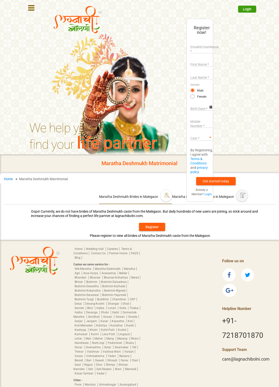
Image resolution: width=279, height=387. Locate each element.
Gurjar (79, 321)
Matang (122, 338)
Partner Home (118, 253)
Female (201, 96)
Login (247, 9)
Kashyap (81, 330)
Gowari (120, 316)
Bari (89, 360)
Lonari (112, 308)
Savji (78, 364)
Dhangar (114, 303)
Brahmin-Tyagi (84, 299)
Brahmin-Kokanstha (88, 290)
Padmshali (115, 343)
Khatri (94, 330)
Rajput (88, 364)
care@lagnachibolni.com (246, 359)
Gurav (125, 360)
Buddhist (103, 299)
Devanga (92, 312)
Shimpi (111, 364)
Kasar (105, 321)
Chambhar (119, 299)
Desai (79, 303)
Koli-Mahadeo (84, 325)
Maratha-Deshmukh (108, 269)
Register (152, 227)
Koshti (122, 330)
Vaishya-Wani (112, 351)
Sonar (79, 347)
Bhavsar (95, 277)
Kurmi (95, 334)
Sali (91, 369)
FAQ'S (134, 253)
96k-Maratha (83, 269)
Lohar (79, 338)
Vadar (101, 373)
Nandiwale (82, 343)
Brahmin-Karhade (113, 286)
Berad (135, 277)
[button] (216, 181)
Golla (123, 308)
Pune (78, 384)
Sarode (80, 308)
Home (8, 179)
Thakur (134, 308)
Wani (118, 369)
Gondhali (94, 316)
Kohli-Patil (108, 330)
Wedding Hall (95, 249)
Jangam (92, 321)
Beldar (123, 273)
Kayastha (118, 321)
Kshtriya (102, 325)
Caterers (112, 249)
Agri (78, 273)
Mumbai (90, 384)
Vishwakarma (95, 356)
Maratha (129, 269)
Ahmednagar (108, 384)
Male (200, 90)
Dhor (99, 364)
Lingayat (124, 334)
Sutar (108, 347)
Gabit (116, 312)
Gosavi (108, 316)
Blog (77, 257)
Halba (100, 308)
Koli (130, 321)
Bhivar (79, 282)
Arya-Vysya (91, 273)
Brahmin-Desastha (87, 286)
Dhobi (105, 312)
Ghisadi (112, 360)
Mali (88, 338)
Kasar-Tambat (84, 373)
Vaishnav (93, 351)
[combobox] (201, 137)
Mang (110, 338)
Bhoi (90, 308)
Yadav (112, 356)
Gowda (132, 316)
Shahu (129, 343)
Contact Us (98, 253)
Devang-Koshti (95, 303)
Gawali (100, 360)
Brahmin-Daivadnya (114, 282)
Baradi (79, 360)
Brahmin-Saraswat (87, 295)
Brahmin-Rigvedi (114, 290)
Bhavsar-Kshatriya (116, 277)
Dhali (126, 303)
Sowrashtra (93, 347)
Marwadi (130, 369)
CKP (132, 299)
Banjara (124, 356)
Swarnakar (122, 347)
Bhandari (81, 277)
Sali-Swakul (104, 369)
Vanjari (129, 351)
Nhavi (135, 338)
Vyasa (79, 356)
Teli (134, 347)
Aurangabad (128, 384)
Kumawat (81, 334)
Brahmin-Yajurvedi (114, 295)
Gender (195, 84)
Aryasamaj (108, 273)
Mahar (99, 338)
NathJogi (98, 343)
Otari (135, 360)
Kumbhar (117, 325)
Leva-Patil (109, 334)
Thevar (79, 351)
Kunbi (130, 325)
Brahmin (92, 282)
